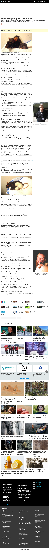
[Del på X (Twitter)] (3, 320)
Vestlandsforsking (37, 541)
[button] (46, 371)
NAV (3, 541)
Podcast (41, 1)
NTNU (19, 516)
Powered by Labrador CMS (24, 549)
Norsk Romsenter (21, 539)
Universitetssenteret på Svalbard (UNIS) (40, 540)
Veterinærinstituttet (38, 542)
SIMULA (36, 516)
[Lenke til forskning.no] (16, 1)
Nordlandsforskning (22, 529)
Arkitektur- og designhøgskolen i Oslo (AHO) (8, 511)
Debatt (35, 1)
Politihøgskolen (37, 510)
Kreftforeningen (4, 536)
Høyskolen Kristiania (5, 532)
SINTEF (36, 517)
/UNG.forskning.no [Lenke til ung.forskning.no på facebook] (38, 486)
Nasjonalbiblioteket (21, 517)
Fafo (3, 517)
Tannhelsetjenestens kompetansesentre (41, 528)
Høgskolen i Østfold (5, 528)
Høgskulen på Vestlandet (6, 531)
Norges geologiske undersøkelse (23, 534)
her (32, 160)
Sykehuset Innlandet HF (38, 527)
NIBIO (3, 542)
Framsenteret (4, 522)
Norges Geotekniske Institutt (23, 530)
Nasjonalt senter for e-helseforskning (24, 522)
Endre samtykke (6, 504)
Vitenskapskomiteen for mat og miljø (40, 545)
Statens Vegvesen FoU (38, 523)
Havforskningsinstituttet (6, 526)
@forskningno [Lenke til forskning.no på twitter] (38, 482)
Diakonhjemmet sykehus (6, 514)
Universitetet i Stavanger (38, 537)
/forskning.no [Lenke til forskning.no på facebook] (37, 484)
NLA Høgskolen (21, 510)
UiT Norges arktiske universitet (39, 531)
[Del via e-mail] (6, 320)
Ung (38, 1)
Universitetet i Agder (38, 532)
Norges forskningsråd (22, 533)
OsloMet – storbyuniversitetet (23, 544)
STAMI (36, 522)
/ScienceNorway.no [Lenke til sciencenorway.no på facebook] (38, 488)
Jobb (44, 1)
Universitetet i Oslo (37, 536)
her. (2, 161)
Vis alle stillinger (24, 378)
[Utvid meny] (48, 1)
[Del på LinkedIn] (4, 320)
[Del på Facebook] (1, 320)
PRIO (35, 511)
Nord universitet (21, 528)
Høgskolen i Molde (5, 527)
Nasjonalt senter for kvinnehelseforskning (25, 523)
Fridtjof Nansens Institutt (6, 523)
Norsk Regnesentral (21, 538)
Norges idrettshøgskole (22, 535)
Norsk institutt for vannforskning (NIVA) (24, 543)
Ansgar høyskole (4, 510)
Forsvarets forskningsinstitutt (6, 521)
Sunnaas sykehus (37, 526)
